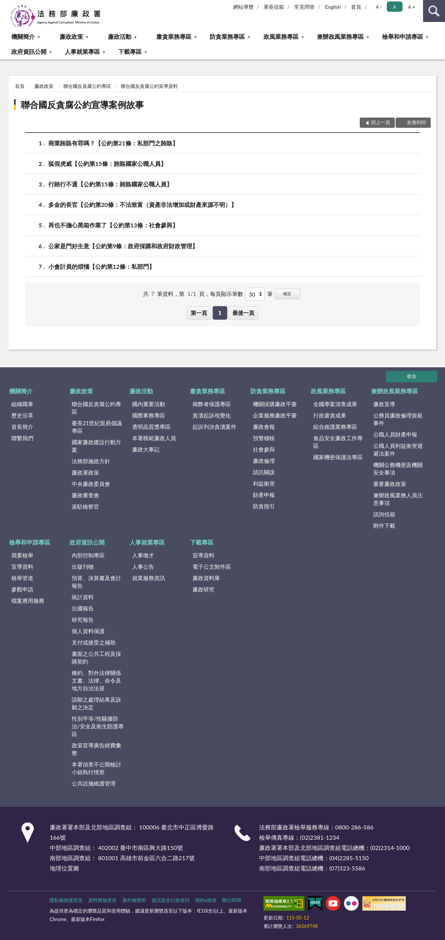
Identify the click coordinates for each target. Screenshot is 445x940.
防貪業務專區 (227, 36)
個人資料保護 (88, 631)
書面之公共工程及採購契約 (96, 657)
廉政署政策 (85, 472)
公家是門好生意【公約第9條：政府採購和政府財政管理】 (123, 246)
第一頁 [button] (199, 312)
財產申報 (264, 494)
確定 (287, 293)
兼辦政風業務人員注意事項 (398, 499)
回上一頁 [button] (380, 122)
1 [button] (219, 312)
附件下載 (384, 525)
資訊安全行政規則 (171, 900)
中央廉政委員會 (91, 483)
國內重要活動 (148, 404)
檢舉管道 (22, 578)
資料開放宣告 (102, 900)
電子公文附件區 (211, 566)
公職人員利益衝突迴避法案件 (398, 449)
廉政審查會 (85, 495)
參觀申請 (22, 589)
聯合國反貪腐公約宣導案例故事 (82, 104)
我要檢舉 (22, 555)
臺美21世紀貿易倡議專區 (97, 427)
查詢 (434, 11)
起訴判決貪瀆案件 (214, 426)
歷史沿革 (22, 415)
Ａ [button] (394, 7)
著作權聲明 (134, 900)
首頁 (356, 7)
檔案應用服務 (27, 600)
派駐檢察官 (85, 506)
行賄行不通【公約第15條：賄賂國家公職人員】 (110, 184)
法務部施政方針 (91, 461)
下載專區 (130, 51)
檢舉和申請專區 (402, 36)
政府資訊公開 (28, 51)
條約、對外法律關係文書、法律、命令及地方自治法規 (96, 680)
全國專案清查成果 (335, 404)
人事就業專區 (82, 51)
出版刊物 (83, 566)
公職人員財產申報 (395, 434)
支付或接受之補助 (94, 642)
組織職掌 (22, 404)
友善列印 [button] (416, 122)
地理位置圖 (64, 868)
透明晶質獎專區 (151, 426)
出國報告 (83, 608)
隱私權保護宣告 (66, 900)
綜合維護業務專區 (335, 426)
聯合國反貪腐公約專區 (87, 86)
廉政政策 (71, 36)
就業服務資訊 (148, 578)
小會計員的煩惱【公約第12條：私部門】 (101, 266)
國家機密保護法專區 (338, 457)
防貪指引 (264, 506)
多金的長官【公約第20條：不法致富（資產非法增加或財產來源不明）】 (142, 204)
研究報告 (83, 619)
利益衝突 (264, 483)
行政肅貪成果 (329, 415)
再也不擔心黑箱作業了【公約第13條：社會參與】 (113, 225)
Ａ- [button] (378, 7)
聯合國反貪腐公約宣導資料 (149, 86)
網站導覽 (243, 7)
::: (6, 5)
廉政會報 (264, 426)
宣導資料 (22, 566)
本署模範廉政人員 (154, 438)
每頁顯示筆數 (226, 293)
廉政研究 (203, 589)
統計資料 (83, 597)
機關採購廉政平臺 (275, 404)
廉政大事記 (146, 449)
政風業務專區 (281, 36)
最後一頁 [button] (243, 312)
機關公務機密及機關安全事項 (398, 468)
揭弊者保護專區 (211, 404)
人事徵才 (143, 555)
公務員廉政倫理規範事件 (398, 419)
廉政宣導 (384, 404)
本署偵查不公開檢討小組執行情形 (96, 768)
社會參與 (264, 449)
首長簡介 (22, 426)
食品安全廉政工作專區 (338, 442)
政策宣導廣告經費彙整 (96, 749)
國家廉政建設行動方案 (96, 446)
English (333, 7)
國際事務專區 (148, 415)
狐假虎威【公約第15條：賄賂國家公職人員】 (107, 163)
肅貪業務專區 (173, 36)
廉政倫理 (264, 460)
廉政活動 (119, 36)
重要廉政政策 (389, 483)
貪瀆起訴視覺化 (211, 415)
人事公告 (143, 566)
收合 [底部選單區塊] (411, 376)
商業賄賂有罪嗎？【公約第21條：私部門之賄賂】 (113, 143)
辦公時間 (231, 900)
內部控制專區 (88, 555)
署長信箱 (273, 7)
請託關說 (264, 472)
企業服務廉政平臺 (275, 415)
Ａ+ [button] (411, 7)
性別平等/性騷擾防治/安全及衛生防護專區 (98, 726)
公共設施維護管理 (94, 783)
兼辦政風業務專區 (340, 36)
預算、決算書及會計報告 (96, 582)
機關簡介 (23, 36)
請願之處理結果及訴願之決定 (96, 703)
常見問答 (304, 7)
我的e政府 (206, 900)
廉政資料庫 (206, 578)
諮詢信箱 (384, 514)
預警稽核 (264, 438)
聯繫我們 (22, 438)
